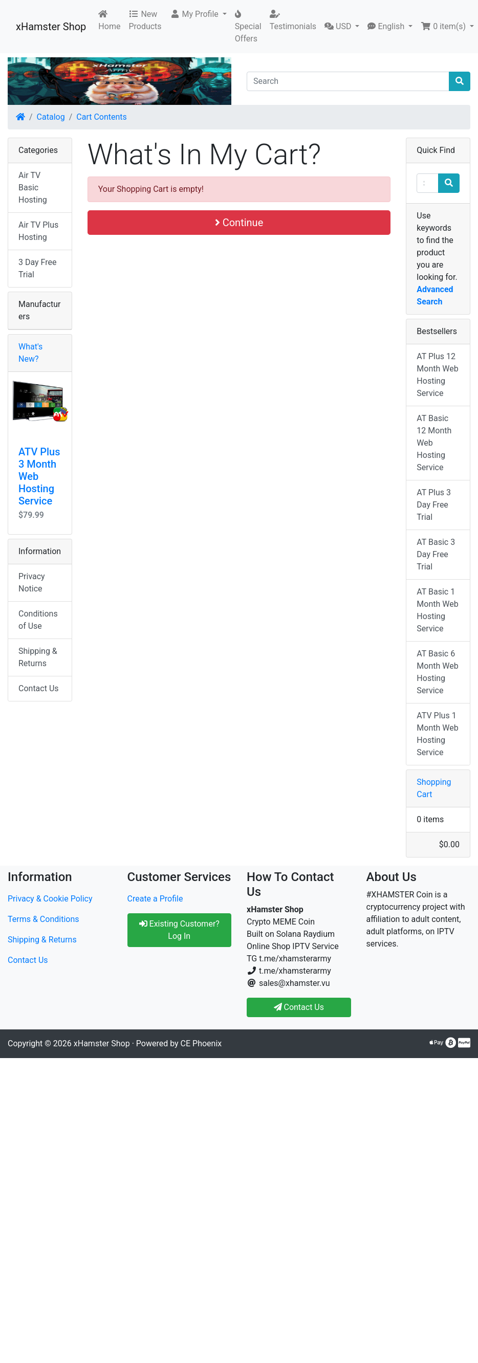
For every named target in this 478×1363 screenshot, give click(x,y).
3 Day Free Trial (37, 268)
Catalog (51, 117)
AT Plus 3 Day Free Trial (434, 505)
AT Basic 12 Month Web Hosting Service (434, 442)
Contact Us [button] (299, 1007)
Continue (239, 222)
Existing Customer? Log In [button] (179, 930)
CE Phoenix (201, 1043)
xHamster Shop (51, 26)
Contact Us (38, 688)
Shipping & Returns (37, 657)
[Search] (348, 81)
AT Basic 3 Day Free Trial (436, 554)
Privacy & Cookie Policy (50, 899)
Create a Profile (155, 899)
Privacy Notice (31, 582)
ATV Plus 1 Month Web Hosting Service (437, 734)
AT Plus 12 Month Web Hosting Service (437, 374)
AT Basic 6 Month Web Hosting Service (437, 672)
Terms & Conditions (43, 919)
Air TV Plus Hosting (38, 231)
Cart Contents (101, 117)
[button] (198, 14)
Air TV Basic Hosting (32, 187)
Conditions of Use (38, 620)
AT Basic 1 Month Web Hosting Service (437, 610)
